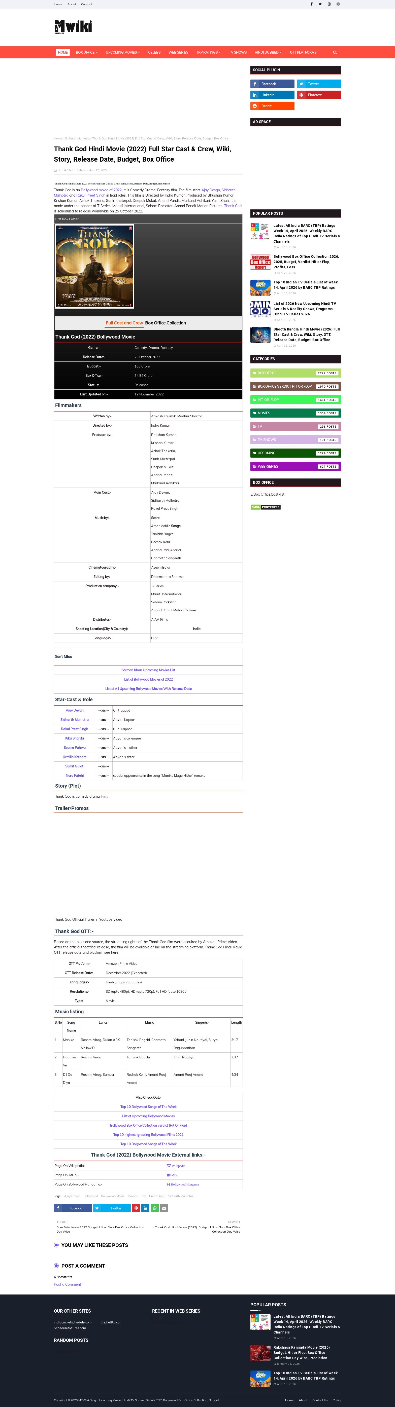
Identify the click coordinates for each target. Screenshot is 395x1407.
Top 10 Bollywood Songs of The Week (148, 1107)
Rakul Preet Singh (90, 195)
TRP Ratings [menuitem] (207, 52)
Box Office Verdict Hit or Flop (298, 386)
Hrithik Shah (65, 170)
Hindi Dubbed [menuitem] (267, 52)
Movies (133, 1196)
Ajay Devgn (211, 190)
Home (58, 4)
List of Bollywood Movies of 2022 (148, 679)
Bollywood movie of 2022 (101, 190)
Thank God (233, 206)
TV (298, 426)
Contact (86, 4)
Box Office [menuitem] (85, 52)
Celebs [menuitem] (154, 52)
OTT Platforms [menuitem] (303, 52)
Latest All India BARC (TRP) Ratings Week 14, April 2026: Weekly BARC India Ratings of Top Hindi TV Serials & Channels (307, 233)
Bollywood (90, 1196)
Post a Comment (67, 1284)
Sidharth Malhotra (77, 138)
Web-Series (298, 466)
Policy (337, 1400)
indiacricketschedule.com (72, 1322)
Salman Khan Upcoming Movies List (148, 670)
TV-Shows (298, 440)
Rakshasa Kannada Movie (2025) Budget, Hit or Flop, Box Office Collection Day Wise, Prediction (302, 1352)
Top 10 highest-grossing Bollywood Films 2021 (148, 1135)
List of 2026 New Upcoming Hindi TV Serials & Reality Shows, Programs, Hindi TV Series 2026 (305, 309)
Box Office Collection (165, 322)
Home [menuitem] (63, 52)
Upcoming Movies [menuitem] (121, 52)
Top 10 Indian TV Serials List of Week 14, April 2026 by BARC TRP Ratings (306, 284)
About (72, 4)
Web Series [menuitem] (178, 52)
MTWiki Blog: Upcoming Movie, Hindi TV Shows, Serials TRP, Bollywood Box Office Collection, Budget (148, 1400)
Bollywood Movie (113, 1196)
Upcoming (298, 453)
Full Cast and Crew (124, 322)
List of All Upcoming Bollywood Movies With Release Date (148, 689)
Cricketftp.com (111, 1322)
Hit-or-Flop (298, 400)
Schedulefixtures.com (70, 1328)
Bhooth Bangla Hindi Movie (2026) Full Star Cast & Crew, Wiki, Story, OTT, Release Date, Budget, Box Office (307, 334)
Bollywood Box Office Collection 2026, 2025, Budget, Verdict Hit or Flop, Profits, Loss (306, 261)
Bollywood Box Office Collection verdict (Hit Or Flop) (148, 1125)
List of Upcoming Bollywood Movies (148, 1116)
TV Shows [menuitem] (238, 52)
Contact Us (320, 1400)
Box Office (298, 373)
